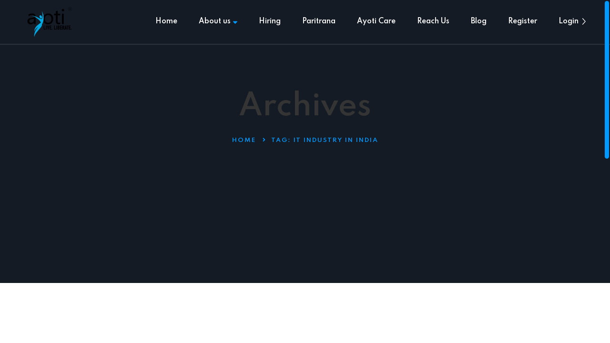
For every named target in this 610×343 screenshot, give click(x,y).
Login (569, 21)
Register (522, 21)
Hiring (270, 21)
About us (218, 21)
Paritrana (319, 21)
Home (166, 21)
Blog (479, 21)
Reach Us (433, 21)
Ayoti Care (376, 21)
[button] (583, 21)
